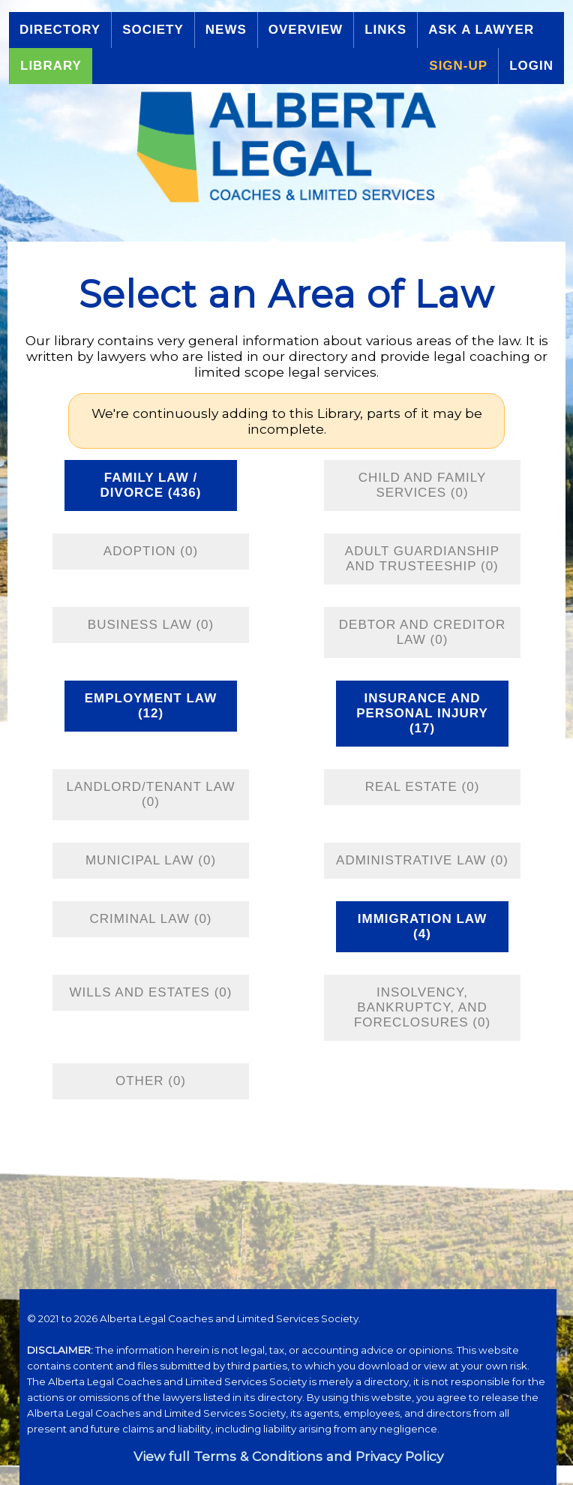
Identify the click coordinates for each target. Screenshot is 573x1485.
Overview (305, 30)
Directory (60, 30)
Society (153, 30)
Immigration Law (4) (422, 926)
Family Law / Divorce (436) (151, 485)
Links (385, 30)
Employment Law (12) (151, 705)
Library (51, 66)
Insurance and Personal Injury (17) (422, 713)
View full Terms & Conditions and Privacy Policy (288, 1456)
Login (531, 66)
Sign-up (458, 66)
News (226, 30)
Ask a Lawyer (481, 30)
